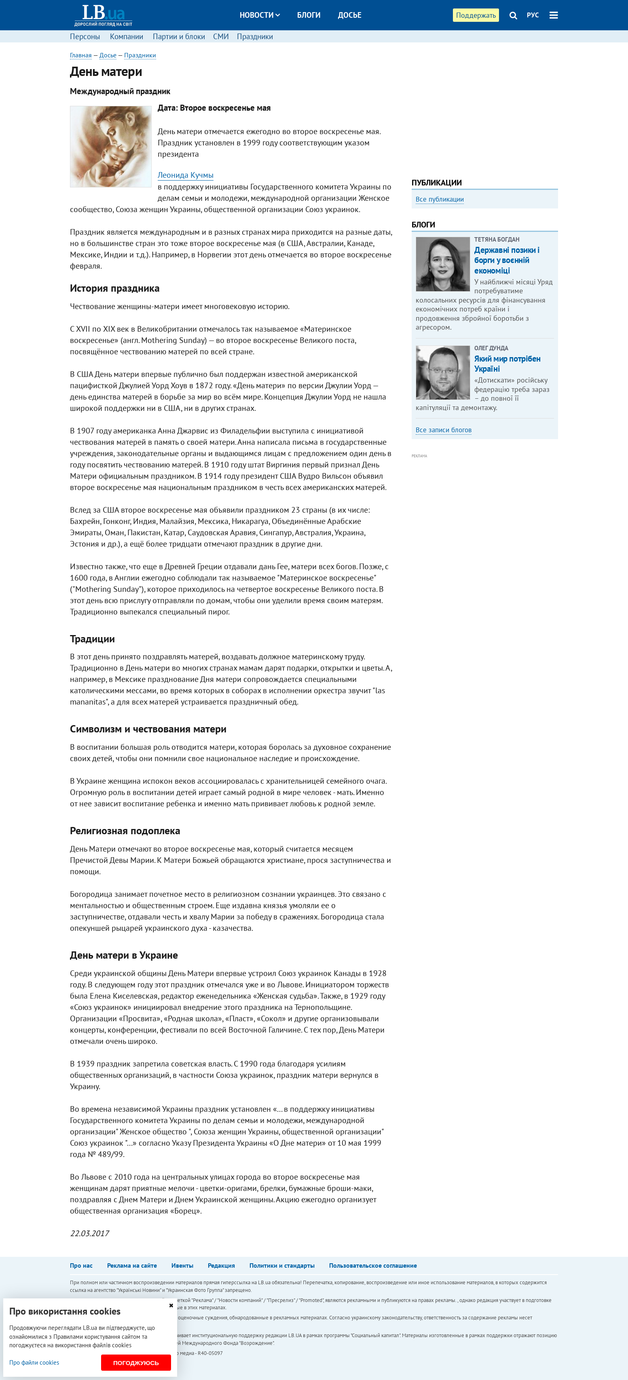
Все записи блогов (444, 429)
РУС (533, 15)
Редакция (221, 1265)
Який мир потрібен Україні (507, 363)
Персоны (85, 36)
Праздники (255, 36)
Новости (260, 15)
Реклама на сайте (132, 1265)
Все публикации (440, 199)
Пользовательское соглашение (373, 1265)
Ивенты (182, 1265)
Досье (350, 15)
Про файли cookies (34, 1362)
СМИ (221, 36)
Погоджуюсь (136, 1362)
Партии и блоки (179, 36)
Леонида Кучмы (186, 175)
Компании (126, 36)
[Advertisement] (485, 107)
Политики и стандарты (282, 1265)
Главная (81, 55)
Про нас (81, 1265)
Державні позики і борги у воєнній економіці (507, 260)
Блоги (309, 15)
